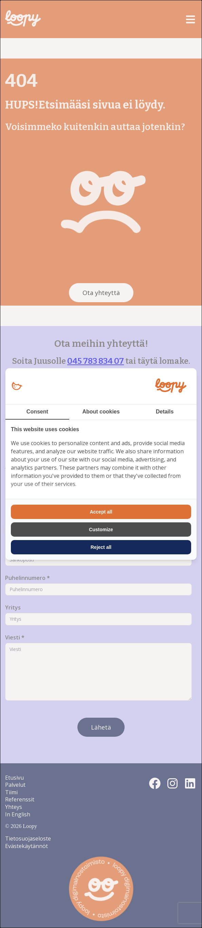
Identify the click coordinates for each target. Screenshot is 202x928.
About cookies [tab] (101, 411)
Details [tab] (164, 411)
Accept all (101, 512)
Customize (101, 529)
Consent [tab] (37, 411)
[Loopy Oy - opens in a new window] (17, 386)
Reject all (101, 547)
